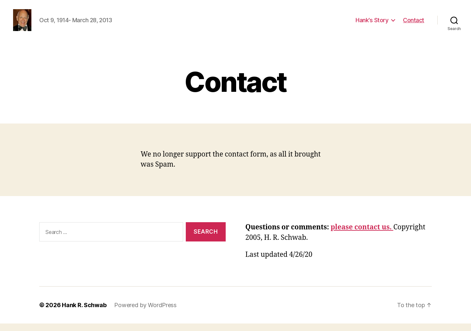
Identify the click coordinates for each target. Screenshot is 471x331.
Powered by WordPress (145, 312)
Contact (413, 23)
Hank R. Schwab (84, 312)
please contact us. (362, 235)
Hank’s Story (372, 23)
